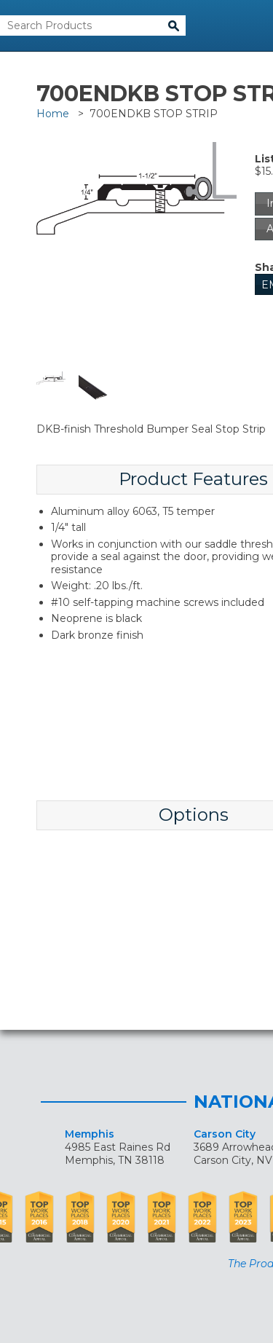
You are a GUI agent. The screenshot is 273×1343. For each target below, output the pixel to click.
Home (52, 113)
